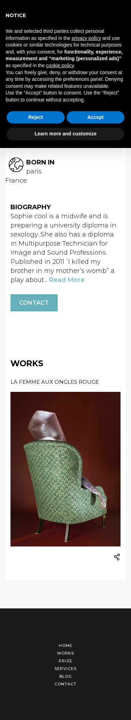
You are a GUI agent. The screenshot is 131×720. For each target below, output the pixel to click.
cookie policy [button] (60, 65)
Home (65, 642)
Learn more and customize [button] (65, 133)
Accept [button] (95, 117)
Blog (65, 672)
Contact (34, 299)
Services (65, 665)
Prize (65, 657)
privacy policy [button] (86, 38)
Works (65, 649)
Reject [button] (35, 117)
